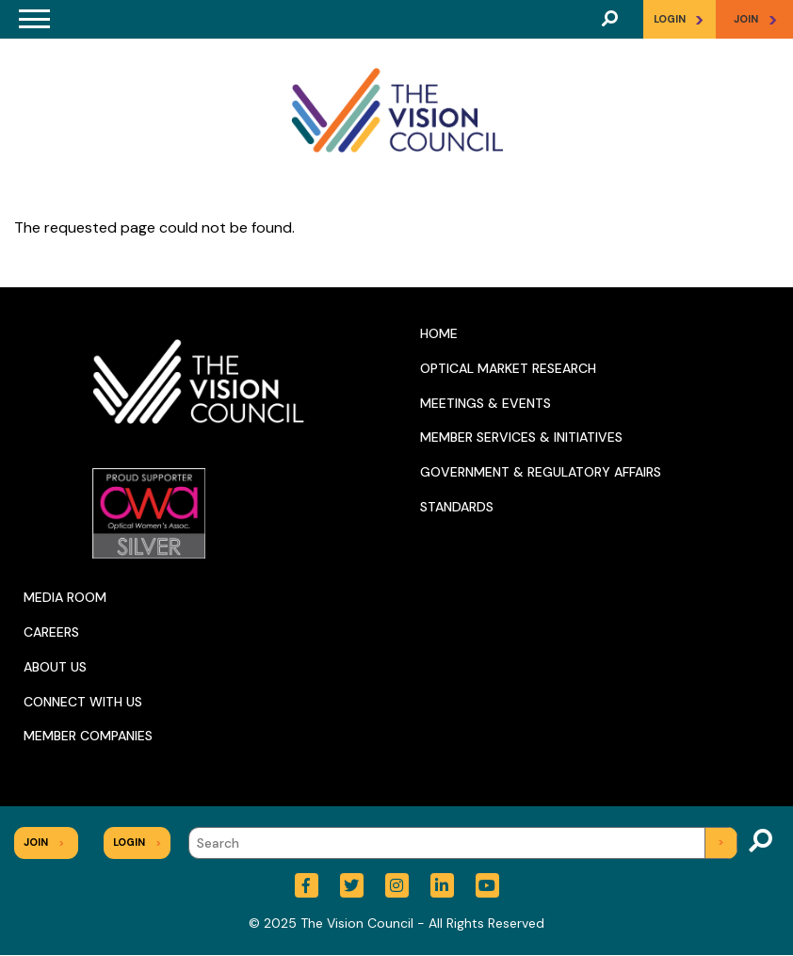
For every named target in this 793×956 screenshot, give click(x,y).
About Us (55, 666)
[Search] (462, 843)
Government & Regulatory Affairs (540, 471)
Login (679, 19)
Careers (51, 632)
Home (439, 333)
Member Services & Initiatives (521, 437)
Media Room (65, 597)
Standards (457, 506)
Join (44, 842)
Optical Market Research (508, 368)
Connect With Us (83, 701)
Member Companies (88, 735)
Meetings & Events (485, 403)
